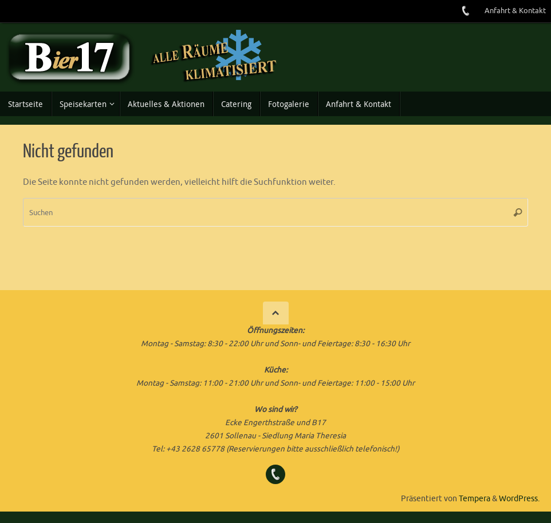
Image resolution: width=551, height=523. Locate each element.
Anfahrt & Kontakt (515, 10)
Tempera (474, 499)
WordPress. (519, 499)
